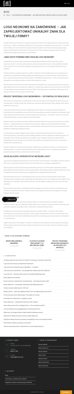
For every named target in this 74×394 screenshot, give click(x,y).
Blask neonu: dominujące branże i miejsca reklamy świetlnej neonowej (23, 312)
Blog (6, 375)
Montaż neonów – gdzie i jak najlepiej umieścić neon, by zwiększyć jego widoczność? (28, 291)
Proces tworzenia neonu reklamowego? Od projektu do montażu (60, 244)
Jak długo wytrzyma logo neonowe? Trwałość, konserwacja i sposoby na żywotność (27, 260)
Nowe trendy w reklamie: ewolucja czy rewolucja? (17, 323)
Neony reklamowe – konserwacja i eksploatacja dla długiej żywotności (23, 284)
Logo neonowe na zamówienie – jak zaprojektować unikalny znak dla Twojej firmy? (27, 270)
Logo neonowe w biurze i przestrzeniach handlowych (18, 263)
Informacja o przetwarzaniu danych (16, 379)
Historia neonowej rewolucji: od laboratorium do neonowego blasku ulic (24, 326)
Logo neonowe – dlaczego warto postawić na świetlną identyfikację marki (24, 274)
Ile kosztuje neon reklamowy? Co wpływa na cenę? (37, 243)
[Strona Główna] (4, 15)
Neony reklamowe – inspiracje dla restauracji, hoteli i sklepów (21, 302)
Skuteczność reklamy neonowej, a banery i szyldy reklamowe (21, 316)
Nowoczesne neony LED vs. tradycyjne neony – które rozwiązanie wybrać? (24, 305)
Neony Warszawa (43, 362)
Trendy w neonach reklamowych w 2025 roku (16, 288)
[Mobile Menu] (67, 3)
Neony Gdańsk (42, 344)
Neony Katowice (43, 348)
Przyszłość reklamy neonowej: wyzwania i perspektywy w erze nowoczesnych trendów (28, 319)
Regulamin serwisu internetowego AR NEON (18, 382)
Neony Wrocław (43, 365)
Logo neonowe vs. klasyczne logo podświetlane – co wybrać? (21, 267)
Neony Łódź (42, 355)
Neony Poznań (42, 358)
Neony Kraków (42, 351)
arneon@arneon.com (16, 357)
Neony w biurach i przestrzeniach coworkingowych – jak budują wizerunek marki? (26, 281)
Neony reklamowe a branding (14, 242)
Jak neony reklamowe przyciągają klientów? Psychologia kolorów (22, 309)
